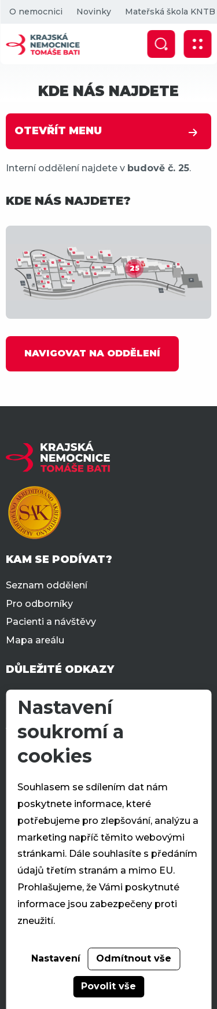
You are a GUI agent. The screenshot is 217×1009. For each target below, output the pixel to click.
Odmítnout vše (133, 958)
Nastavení (55, 958)
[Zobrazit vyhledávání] (161, 44)
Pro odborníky (39, 603)
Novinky (93, 11)
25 (134, 268)
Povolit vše (108, 986)
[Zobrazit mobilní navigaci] (197, 44)
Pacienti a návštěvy (51, 621)
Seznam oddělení (46, 585)
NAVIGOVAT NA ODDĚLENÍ (92, 353)
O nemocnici (35, 11)
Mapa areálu (35, 640)
